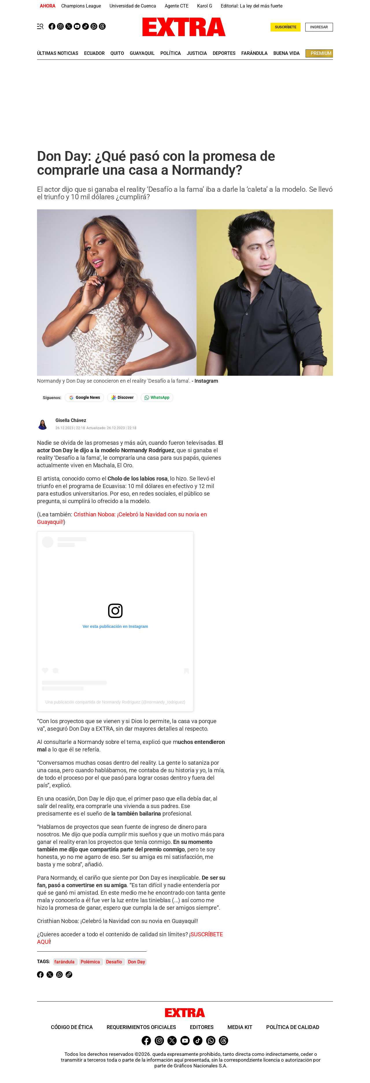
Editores (202, 1027)
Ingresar (319, 27)
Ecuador (94, 53)
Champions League (81, 6)
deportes (224, 53)
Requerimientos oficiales (141, 1027)
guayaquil (142, 53)
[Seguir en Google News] (84, 397)
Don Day (136, 962)
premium (321, 53)
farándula (254, 53)
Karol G (204, 6)
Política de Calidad (292, 1027)
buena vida (286, 53)
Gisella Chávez (71, 420)
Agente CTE (176, 6)
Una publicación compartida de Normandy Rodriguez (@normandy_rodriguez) (115, 702)
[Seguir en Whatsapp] (157, 397)
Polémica (90, 962)
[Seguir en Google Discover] (122, 397)
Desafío (114, 962)
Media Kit (239, 1027)
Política (170, 53)
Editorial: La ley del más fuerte (251, 6)
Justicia (197, 53)
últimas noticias (57, 53)
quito (117, 53)
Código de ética (72, 1027)
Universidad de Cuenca (133, 6)
